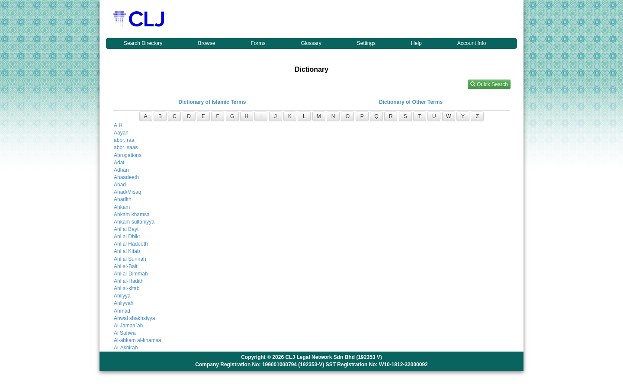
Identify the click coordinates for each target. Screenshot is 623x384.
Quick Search (489, 84)
